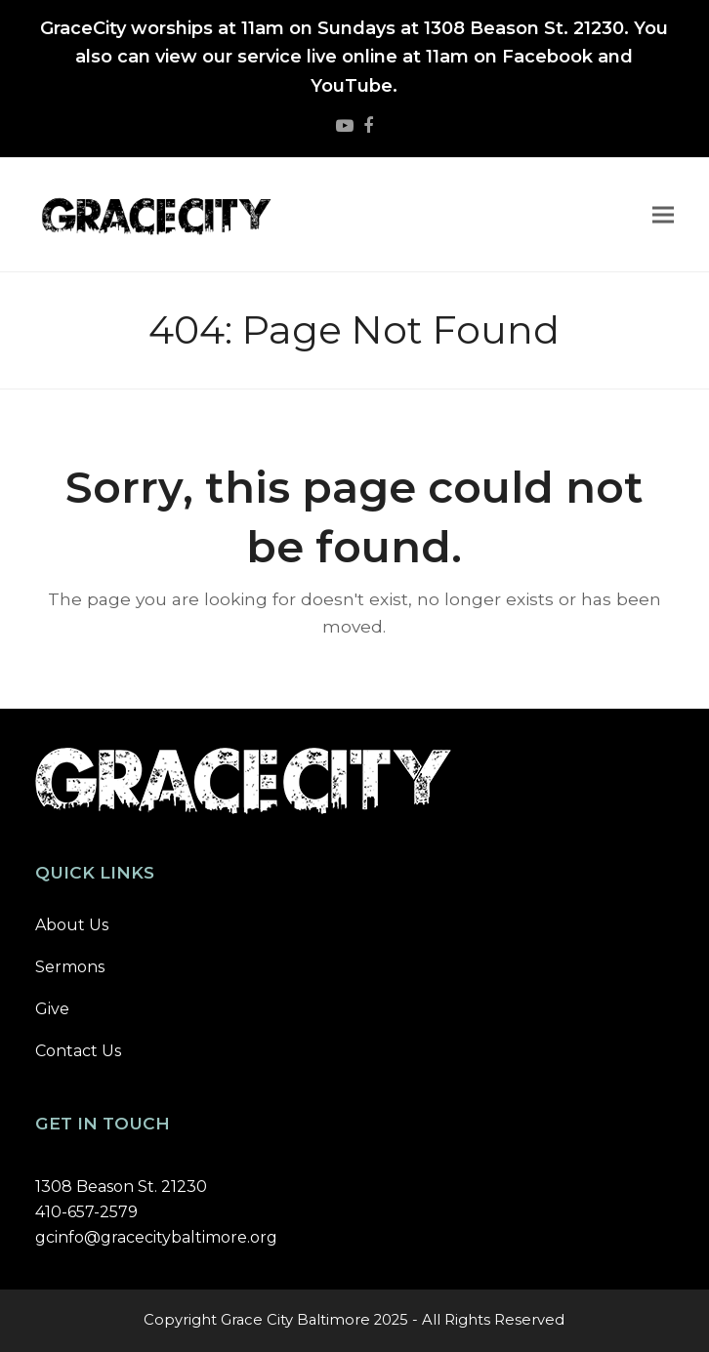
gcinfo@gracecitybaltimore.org (156, 1237)
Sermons (69, 967)
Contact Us (78, 1051)
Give (52, 1009)
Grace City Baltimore (295, 1320)
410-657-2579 (86, 1212)
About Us (71, 925)
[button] (663, 214)
